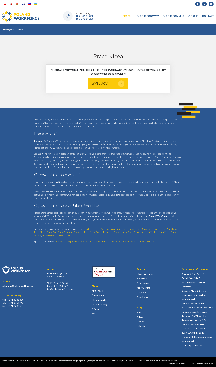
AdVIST (13, 361)
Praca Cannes (158, 228)
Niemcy (140, 321)
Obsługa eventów (145, 274)
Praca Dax (171, 228)
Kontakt (95, 313)
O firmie (95, 309)
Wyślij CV (108, 83)
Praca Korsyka (102, 228)
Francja (140, 312)
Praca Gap (51, 232)
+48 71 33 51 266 (83, 18)
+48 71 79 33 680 (59, 283)
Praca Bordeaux (143, 228)
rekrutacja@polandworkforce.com (18, 286)
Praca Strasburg (135, 232)
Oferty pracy (98, 295)
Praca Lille (78, 232)
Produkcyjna (142, 297)
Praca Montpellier (104, 232)
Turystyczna (142, 292)
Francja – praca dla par (192, 345)
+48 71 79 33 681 (15, 306)
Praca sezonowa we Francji (143, 241)
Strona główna (9, 29)
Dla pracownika (99, 300)
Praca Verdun (150, 232)
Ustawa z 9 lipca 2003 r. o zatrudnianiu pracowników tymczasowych (194, 295)
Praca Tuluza (64, 235)
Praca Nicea (39, 232)
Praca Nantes (120, 232)
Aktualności (97, 290)
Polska (140, 317)
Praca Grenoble (65, 232)
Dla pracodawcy (99, 304)
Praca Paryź (88, 228)
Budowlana (142, 278)
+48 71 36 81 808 (83, 16)
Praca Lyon (115, 228)
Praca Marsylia (49, 235)
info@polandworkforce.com (60, 289)
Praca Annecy (128, 228)
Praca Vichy (163, 232)
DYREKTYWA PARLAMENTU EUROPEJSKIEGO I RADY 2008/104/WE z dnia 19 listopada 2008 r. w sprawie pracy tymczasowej (197, 332)
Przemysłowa (143, 283)
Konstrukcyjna (143, 288)
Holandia (141, 326)
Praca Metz (89, 232)
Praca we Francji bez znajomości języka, (111, 241)
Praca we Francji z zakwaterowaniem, (73, 241)
